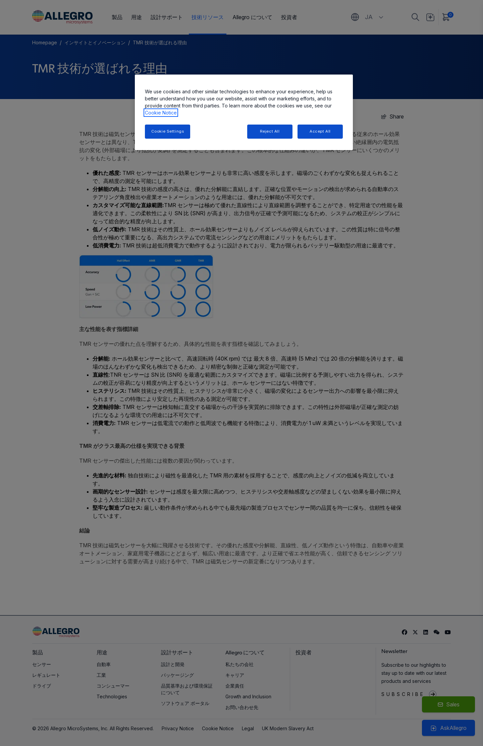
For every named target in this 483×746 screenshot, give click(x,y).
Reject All (270, 131)
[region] (244, 112)
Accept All (320, 131)
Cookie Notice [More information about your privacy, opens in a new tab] (161, 112)
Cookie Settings (167, 131)
